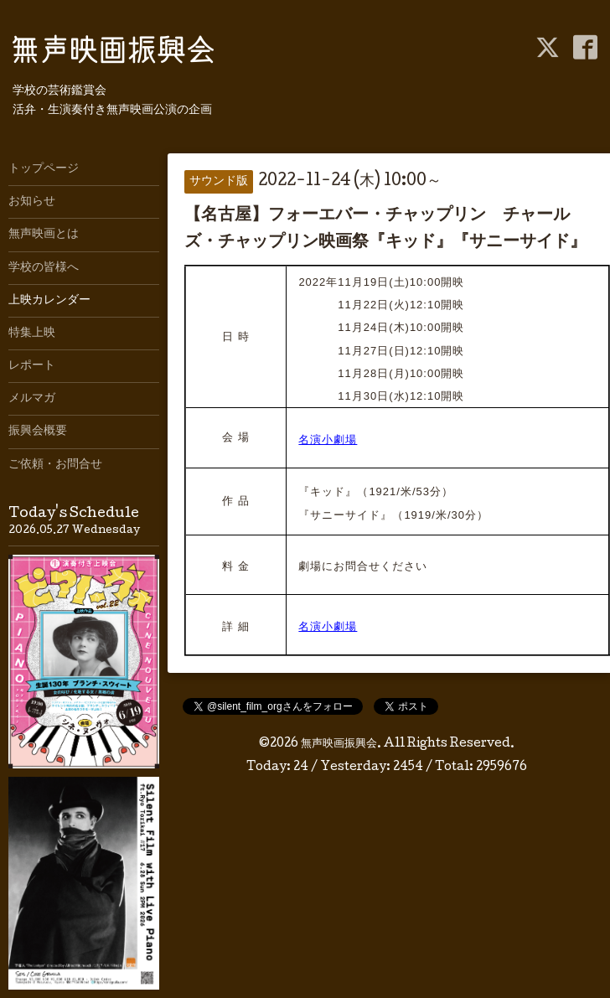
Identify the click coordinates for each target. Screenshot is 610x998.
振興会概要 (37, 431)
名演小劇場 (327, 439)
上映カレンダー (49, 301)
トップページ (43, 169)
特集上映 (31, 333)
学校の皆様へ (43, 268)
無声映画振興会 (339, 744)
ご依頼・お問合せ (55, 465)
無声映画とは (43, 234)
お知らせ (31, 202)
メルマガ (31, 399)
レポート (31, 366)
